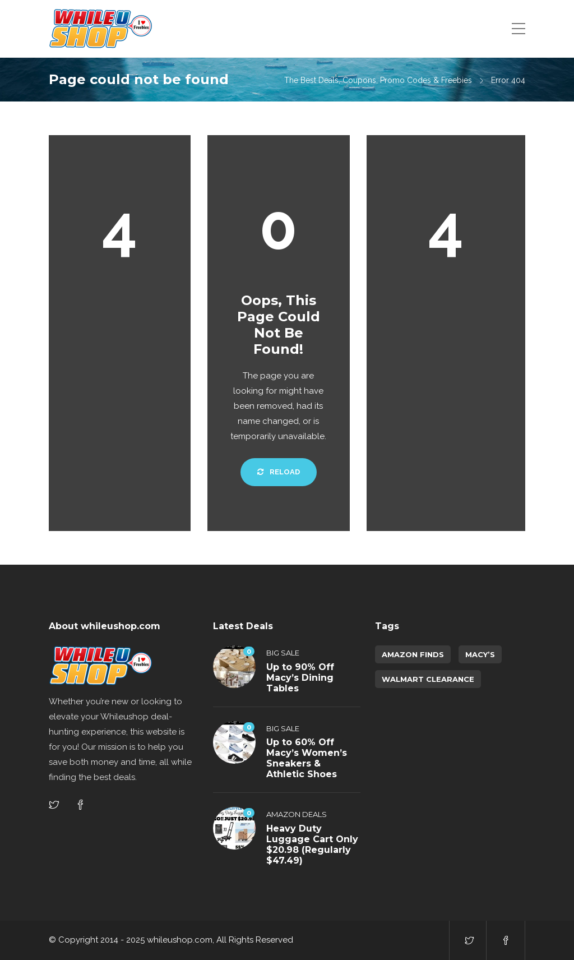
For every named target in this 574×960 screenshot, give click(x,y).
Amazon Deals (296, 814)
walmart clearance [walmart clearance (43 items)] (428, 679)
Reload (278, 472)
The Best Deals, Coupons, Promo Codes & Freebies (378, 80)
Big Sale (282, 652)
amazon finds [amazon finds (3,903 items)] (413, 654)
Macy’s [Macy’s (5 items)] (480, 654)
